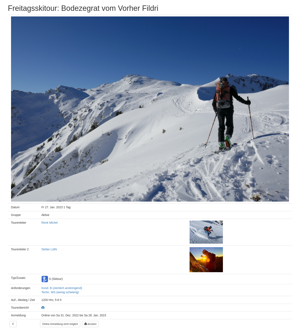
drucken (90, 324)
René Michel (49, 222)
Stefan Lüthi (49, 249)
